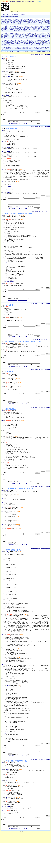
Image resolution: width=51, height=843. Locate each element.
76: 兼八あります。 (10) (22, 41)
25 (32, 51)
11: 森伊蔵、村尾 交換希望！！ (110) (22, 20)
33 (41, 51)
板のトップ (20, 124)
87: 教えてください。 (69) (18, 44)
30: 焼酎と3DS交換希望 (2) (38, 26)
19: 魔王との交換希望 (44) (40, 22)
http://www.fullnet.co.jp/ (9, 283)
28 (2, 523)
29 (37, 51)
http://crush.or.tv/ (7, 264)
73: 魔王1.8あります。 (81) (30, 40)
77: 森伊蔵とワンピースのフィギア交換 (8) (35, 41)
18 (25, 51)
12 (18, 51)
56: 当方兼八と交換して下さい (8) (7, 35)
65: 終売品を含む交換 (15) (12, 37)
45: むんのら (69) (45, 30)
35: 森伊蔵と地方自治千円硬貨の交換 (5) (15, 28)
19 (26, 51)
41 (2, 739)
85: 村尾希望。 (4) (39, 43)
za (6, 788)
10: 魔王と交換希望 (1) (10, 20)
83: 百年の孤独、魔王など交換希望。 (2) (15, 43)
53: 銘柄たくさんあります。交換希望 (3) (21, 34)
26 (33, 51)
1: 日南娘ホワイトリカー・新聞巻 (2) (8, 18)
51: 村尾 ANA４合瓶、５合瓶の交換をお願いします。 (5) (30, 33)
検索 (42, 54)
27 (2, 518)
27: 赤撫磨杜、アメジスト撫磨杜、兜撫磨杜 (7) (33, 25)
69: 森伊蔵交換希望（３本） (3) (22, 39)
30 (38, 51)
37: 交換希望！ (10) (35, 28)
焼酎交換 (16, 16)
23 (30, 51)
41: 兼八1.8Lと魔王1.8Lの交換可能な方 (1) (41, 29)
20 (2, 193)
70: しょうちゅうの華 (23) (33, 39)
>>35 (5, 740)
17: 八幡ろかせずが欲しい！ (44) (7, 22)
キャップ (20, 14)
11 (17, 51)
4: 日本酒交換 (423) (39, 18)
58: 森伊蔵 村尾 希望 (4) (32, 35)
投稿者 (7, 95)
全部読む (33, 54)
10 (16, 51)
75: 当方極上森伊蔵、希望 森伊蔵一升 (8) (9, 41)
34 (42, 51)
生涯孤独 (9, 187)
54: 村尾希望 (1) (32, 34)
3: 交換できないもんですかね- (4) (29, 18)
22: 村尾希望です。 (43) (20, 23)
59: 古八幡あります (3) (42, 35)
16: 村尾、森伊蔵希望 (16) (45, 21)
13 (19, 51)
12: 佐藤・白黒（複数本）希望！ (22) (37, 20)
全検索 (13, 14)
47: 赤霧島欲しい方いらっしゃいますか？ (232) (15, 32)
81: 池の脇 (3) (37, 42)
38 (2, 671)
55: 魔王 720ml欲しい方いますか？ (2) (43, 34)
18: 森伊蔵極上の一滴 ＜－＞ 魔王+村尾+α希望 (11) (24, 22)
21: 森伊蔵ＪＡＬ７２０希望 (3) (9, 23)
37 (2, 665)
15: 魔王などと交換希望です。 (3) (33, 21)
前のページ (3, 51)
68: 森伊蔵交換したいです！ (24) (9, 39)
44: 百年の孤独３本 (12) (36, 30)
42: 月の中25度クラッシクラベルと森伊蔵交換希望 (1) (11, 30)
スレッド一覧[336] (46, 51)
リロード (45, 54)
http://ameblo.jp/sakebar (9, 244)
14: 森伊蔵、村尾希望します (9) (20, 21)
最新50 (36, 54)
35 (2, 642)
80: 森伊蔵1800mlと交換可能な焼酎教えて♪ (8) (25, 42)
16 (2, 159)
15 (2, 156)
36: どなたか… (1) (27, 28)
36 (2, 655)
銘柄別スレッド (11, 16)
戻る (11, 14)
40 (2, 693)
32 (40, 51)
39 (2, 686)
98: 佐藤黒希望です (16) (20, 48)
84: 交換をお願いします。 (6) (29, 43)
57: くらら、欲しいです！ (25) (20, 35)
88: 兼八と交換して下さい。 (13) (30, 44)
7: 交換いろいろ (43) (22, 19)
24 (31, 51)
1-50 (39, 54)
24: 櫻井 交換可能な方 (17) (41, 23)
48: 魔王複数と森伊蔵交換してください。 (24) (33, 32)
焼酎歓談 (2, 16)
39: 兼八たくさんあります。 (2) (9, 29)
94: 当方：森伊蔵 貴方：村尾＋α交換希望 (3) (11, 47)
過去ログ (17, 14)
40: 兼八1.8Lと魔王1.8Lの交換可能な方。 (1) (24, 29)
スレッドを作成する (5, 14)
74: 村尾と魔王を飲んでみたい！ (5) (42, 40)
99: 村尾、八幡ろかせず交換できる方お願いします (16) (36, 48)
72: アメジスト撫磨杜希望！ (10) (18, 40)
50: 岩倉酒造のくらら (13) (13, 33)
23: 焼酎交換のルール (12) (30, 23)
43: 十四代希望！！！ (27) (27, 30)
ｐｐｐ (7, 778)
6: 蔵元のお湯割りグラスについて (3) (11, 19)
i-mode (23, 14)
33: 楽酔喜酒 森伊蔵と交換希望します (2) (40, 27)
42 (2, 744)
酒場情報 (6, 16)
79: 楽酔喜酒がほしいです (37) (10, 42)
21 (28, 51)
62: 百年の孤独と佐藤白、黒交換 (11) (32, 36)
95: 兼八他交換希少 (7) (24, 47)
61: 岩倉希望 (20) (21, 36)
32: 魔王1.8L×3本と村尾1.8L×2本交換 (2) (23, 27)
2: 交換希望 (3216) (19, 18)
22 (29, 51)
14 (20, 51)
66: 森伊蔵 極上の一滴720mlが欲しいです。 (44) (27, 37)
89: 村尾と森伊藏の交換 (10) (42, 44)
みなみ (7, 559)
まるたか (8, 76)
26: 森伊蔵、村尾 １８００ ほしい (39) (16, 25)
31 (39, 51)
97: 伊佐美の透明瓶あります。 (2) (9, 48)
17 (24, 51)
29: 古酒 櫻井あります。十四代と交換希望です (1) (22, 26)
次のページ (8, 51)
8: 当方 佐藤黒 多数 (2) (32, 19)
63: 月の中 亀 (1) (42, 36)
